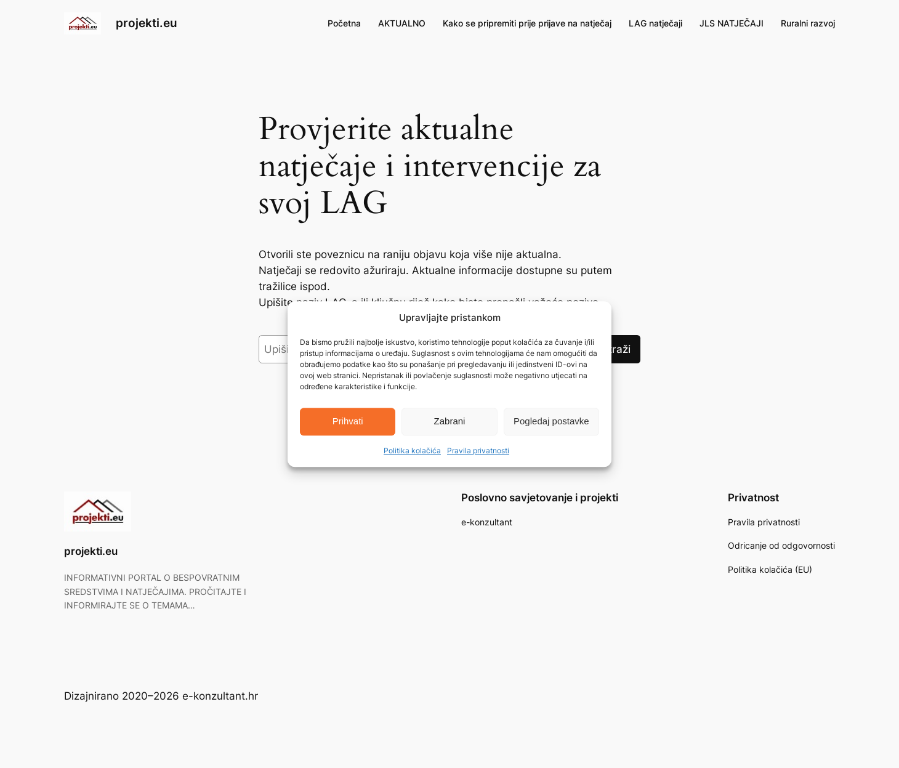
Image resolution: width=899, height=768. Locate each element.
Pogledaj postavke (551, 421)
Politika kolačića (412, 450)
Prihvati (348, 421)
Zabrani (450, 421)
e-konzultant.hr (220, 696)
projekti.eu (146, 22)
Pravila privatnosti (478, 450)
